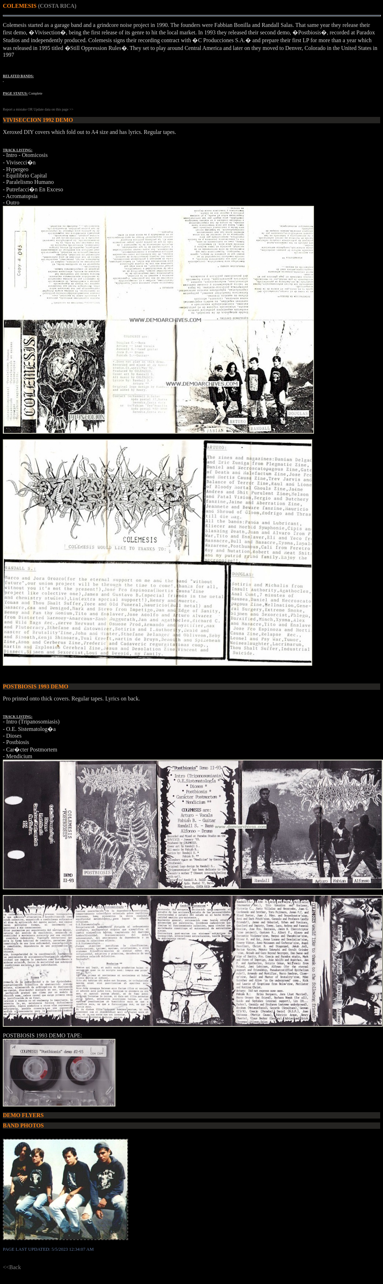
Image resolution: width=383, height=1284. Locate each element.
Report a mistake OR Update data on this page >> (38, 109)
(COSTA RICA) (57, 6)
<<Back (12, 1267)
